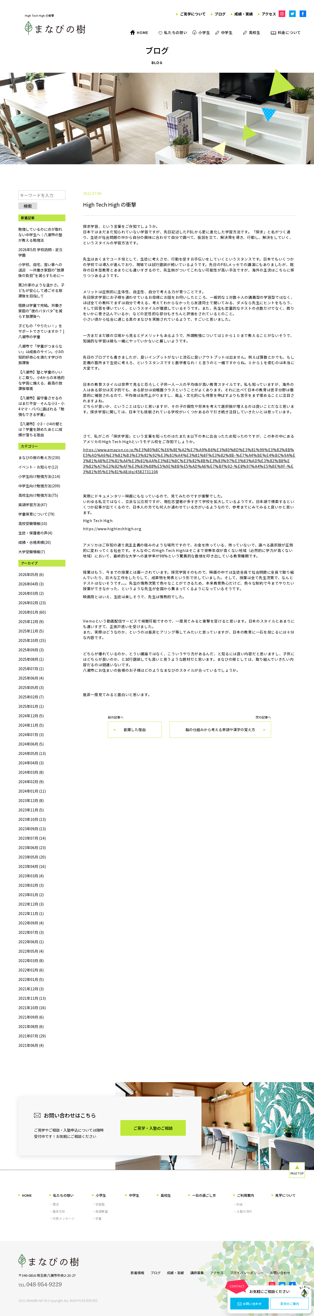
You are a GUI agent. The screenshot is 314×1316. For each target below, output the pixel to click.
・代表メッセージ (62, 1218)
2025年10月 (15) (32, 640)
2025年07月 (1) (31, 668)
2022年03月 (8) (31, 960)
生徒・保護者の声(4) (35, 532)
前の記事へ (135, 727)
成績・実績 (170, 1271)
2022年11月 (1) (31, 913)
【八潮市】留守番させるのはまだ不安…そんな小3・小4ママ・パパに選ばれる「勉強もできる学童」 (41, 406)
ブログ (148, 1271)
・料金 (238, 1204)
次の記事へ (220, 727)
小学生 (99, 1195)
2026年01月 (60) (32, 612)
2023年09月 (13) (32, 828)
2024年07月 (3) (31, 734)
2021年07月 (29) (32, 1035)
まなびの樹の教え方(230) (39, 457)
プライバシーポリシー (249, 1271)
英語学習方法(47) (32, 504)
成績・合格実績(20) (34, 542)
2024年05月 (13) (32, 753)
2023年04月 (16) (32, 866)
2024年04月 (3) (31, 762)
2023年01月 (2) (31, 894)
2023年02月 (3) (31, 885)
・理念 (54, 1204)
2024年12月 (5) (31, 715)
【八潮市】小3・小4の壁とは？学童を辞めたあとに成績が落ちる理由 (40, 429)
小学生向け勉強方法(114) (39, 476)
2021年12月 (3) (31, 988)
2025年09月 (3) (31, 649)
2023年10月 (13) (32, 819)
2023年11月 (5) (31, 809)
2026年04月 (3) (31, 583)
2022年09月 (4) (31, 922)
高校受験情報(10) (32, 523)
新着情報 (127, 1271)
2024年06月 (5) (31, 744)
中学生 (132, 1195)
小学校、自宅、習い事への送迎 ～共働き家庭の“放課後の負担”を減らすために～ (41, 270)
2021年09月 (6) (31, 1017)
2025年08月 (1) (31, 659)
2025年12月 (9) (31, 621)
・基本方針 (57, 1211)
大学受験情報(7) (31, 551)
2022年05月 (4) (31, 951)
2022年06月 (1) (31, 941)
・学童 (97, 1218)
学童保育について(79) (36, 514)
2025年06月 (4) (31, 678)
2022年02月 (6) (31, 970)
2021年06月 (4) (31, 1045)
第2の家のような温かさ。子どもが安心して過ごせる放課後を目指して (41, 290)
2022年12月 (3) (31, 904)
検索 (28, 206)
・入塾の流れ (242, 1211)
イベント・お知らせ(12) (38, 467)
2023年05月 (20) (32, 857)
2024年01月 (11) (32, 791)
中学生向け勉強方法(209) (39, 485)
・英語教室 (100, 1211)
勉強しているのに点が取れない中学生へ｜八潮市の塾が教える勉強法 (40, 235)
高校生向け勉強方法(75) (38, 495)
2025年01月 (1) (31, 706)
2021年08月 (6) (31, 1026)
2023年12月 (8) (31, 800)
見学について (284, 1195)
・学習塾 (98, 1204)
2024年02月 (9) (31, 781)
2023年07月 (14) (32, 838)
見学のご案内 (290, 1303)
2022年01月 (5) (31, 979)
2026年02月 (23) (32, 602)
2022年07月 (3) (31, 932)
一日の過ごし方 (202, 1195)
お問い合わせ (249, 1303)
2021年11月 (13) (32, 998)
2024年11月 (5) (31, 725)
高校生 (164, 1195)
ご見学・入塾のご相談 (153, 1128)
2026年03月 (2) (31, 593)
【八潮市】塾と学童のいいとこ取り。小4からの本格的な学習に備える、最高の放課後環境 (41, 380)
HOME (25, 1195)
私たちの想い (61, 1195)
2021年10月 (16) (32, 1007)
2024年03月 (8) (31, 772)
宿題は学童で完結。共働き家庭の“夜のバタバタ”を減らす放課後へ (40, 311)
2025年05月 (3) (31, 687)
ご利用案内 (243, 1195)
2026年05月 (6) (31, 574)
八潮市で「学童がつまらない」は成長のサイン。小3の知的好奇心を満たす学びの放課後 (41, 354)
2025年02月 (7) (31, 696)
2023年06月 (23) (32, 847)
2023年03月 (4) (31, 875)
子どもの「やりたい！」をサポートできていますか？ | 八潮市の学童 (41, 331)
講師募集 (194, 1271)
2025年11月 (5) (31, 631)
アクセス (216, 1271)
